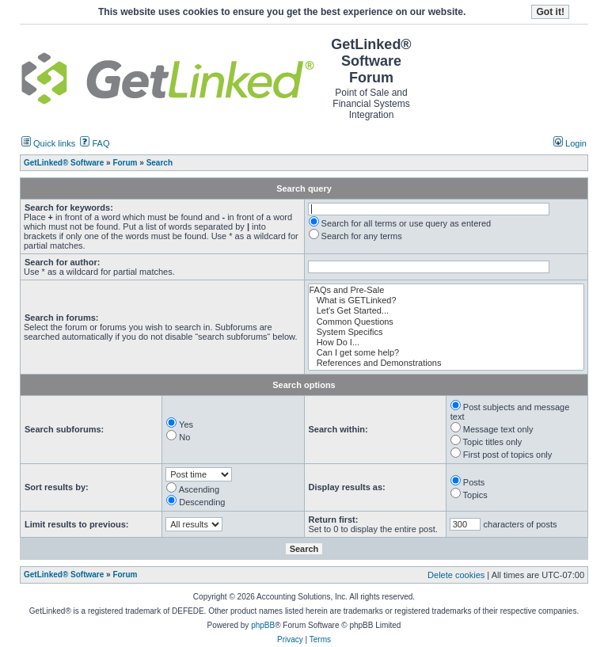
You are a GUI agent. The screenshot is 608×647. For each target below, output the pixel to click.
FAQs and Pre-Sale (446, 290)
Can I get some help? (446, 353)
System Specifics (446, 332)
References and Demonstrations (446, 363)
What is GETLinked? (446, 300)
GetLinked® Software (64, 574)
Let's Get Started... (446, 311)
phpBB (263, 625)
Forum (124, 574)
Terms (320, 639)
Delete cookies (456, 575)
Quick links (48, 143)
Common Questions (446, 322)
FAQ (94, 143)
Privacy (290, 639)
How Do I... (446, 342)
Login (570, 143)
